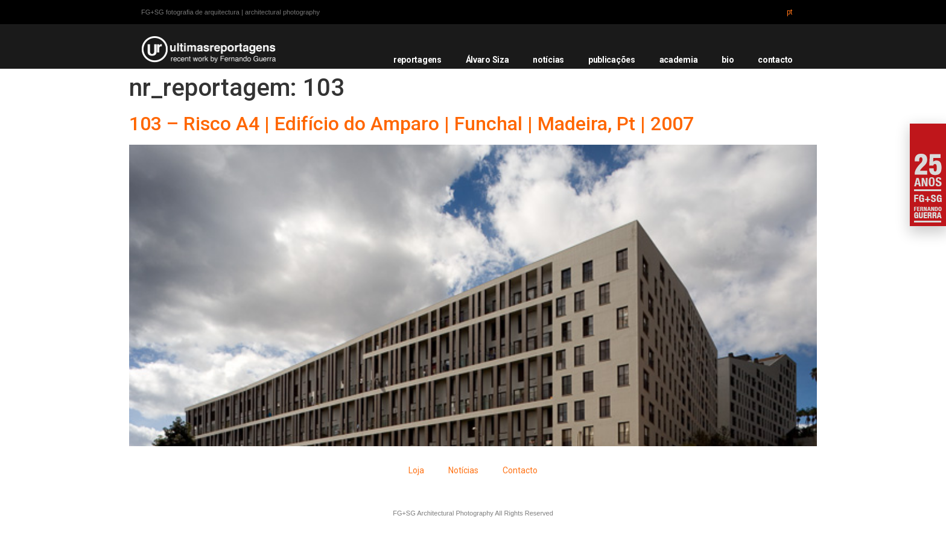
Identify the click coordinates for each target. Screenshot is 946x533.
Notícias (463, 470)
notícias (548, 60)
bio (728, 60)
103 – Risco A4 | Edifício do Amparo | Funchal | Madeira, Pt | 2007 (411, 123)
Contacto (520, 470)
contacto (775, 60)
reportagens (417, 60)
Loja (416, 470)
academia (678, 60)
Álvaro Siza (487, 60)
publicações (611, 60)
